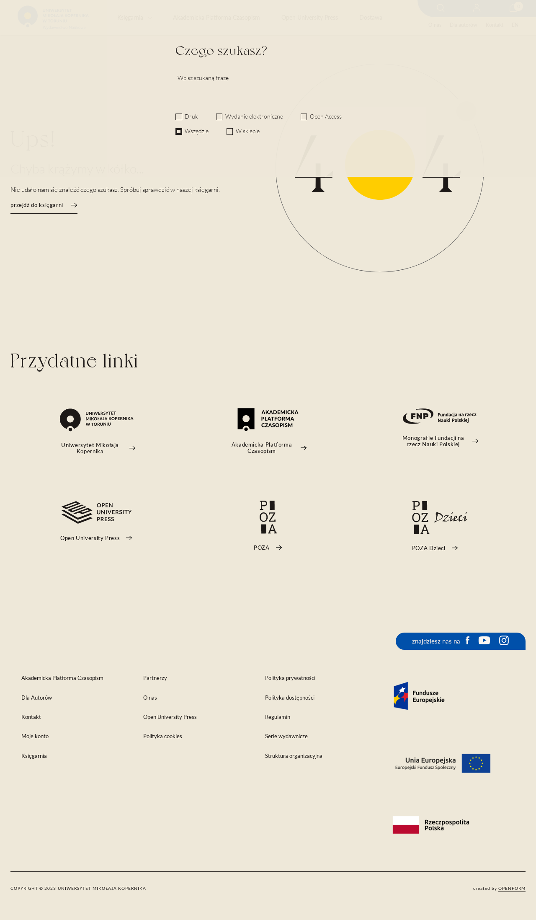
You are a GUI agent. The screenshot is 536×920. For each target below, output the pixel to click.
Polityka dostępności (289, 698)
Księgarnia (130, 17)
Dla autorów (463, 25)
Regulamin (277, 717)
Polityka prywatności (290, 678)
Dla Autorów (36, 698)
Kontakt (494, 25)
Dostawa (370, 17)
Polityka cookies (162, 736)
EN (515, 25)
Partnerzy (155, 678)
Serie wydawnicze (286, 736)
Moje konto (35, 736)
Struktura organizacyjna (293, 756)
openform (512, 888)
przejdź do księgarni (43, 205)
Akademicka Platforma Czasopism (216, 17)
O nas (434, 25)
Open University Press (309, 17)
